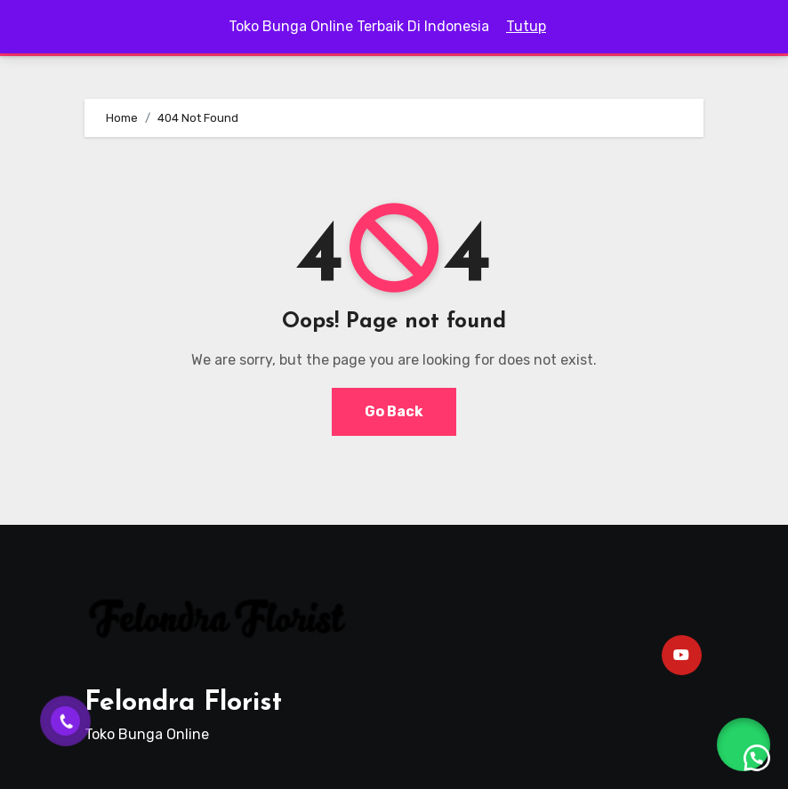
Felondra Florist (183, 703)
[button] (743, 744)
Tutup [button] (526, 26)
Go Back (394, 411)
